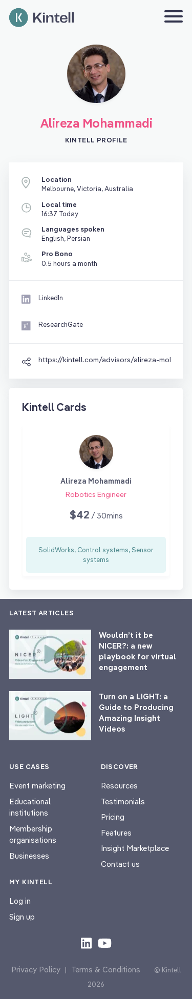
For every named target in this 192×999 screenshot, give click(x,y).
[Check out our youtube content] (105, 942)
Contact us (120, 864)
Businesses (29, 856)
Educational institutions (30, 807)
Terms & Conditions (105, 969)
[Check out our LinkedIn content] (86, 942)
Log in (20, 901)
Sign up (22, 917)
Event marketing (37, 785)
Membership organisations (32, 834)
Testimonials (123, 801)
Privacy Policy (35, 969)
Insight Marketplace (135, 848)
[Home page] (41, 17)
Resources (119, 785)
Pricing (112, 817)
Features (116, 833)
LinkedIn (50, 298)
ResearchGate (60, 324)
